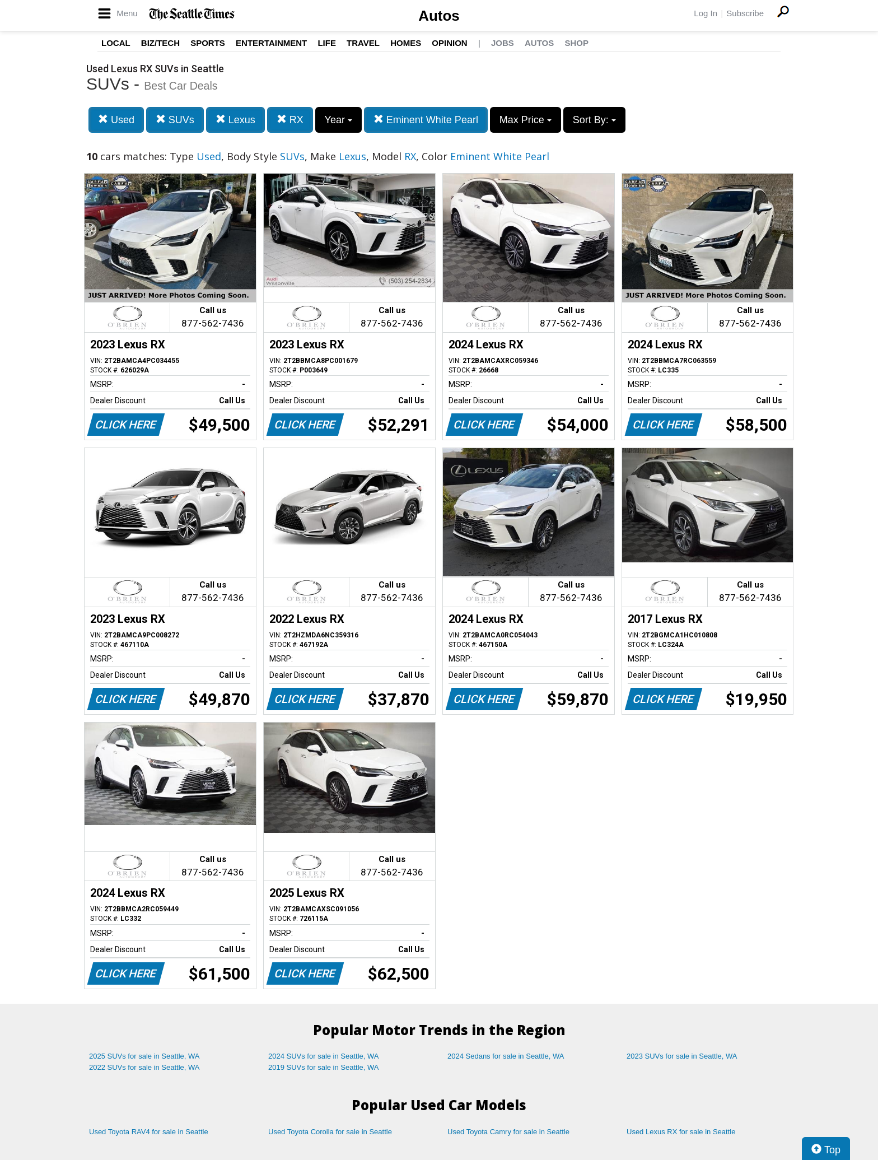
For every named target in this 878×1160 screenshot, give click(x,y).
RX (290, 119)
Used (116, 119)
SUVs (175, 119)
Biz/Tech (160, 43)
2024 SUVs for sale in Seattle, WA (323, 1056)
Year (338, 119)
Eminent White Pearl (425, 119)
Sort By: (594, 119)
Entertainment (271, 43)
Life (326, 43)
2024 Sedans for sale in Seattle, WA (505, 1056)
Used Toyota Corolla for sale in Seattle (330, 1132)
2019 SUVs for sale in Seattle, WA (323, 1067)
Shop (576, 43)
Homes (405, 43)
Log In (705, 13)
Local (115, 43)
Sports (207, 43)
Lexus (235, 119)
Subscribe (745, 13)
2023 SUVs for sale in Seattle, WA (682, 1056)
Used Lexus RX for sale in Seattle (681, 1132)
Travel (363, 43)
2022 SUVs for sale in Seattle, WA (144, 1067)
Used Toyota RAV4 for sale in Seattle (148, 1132)
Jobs (502, 43)
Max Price (525, 119)
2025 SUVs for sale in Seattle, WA (144, 1056)
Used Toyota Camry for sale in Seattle (508, 1132)
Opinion (449, 43)
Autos (439, 15)
